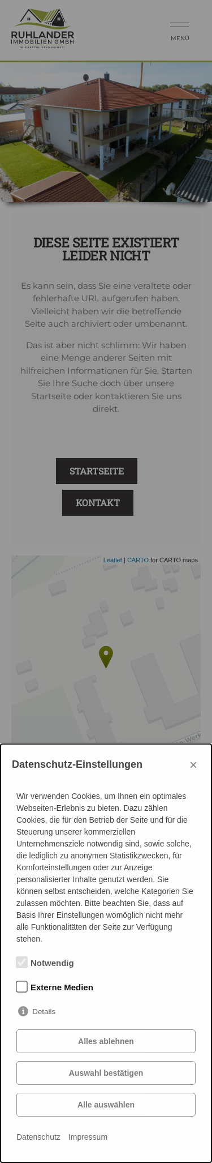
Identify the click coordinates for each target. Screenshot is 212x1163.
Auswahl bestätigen (106, 1073)
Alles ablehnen (106, 1041)
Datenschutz (38, 1136)
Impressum (87, 1136)
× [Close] (193, 764)
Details (43, 1011)
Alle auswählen (106, 1104)
